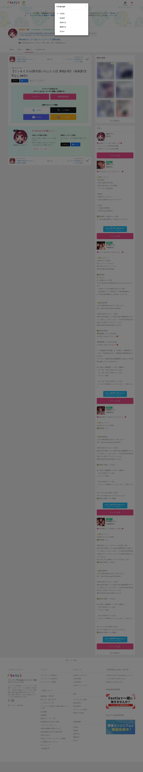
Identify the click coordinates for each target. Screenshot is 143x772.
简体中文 (63, 22)
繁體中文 (63, 27)
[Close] (86, 6)
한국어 (62, 31)
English (62, 18)
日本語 (62, 13)
